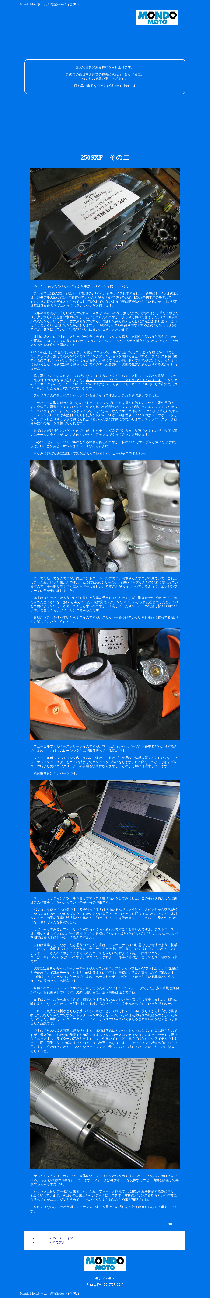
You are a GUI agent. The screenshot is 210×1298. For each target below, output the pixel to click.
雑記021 (42, 1238)
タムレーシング (67, 750)
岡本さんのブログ (135, 578)
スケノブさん (43, 395)
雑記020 (42, 1242)
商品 (115, 750)
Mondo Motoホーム (33, 4)
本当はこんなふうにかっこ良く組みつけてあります (123, 380)
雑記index (57, 4)
